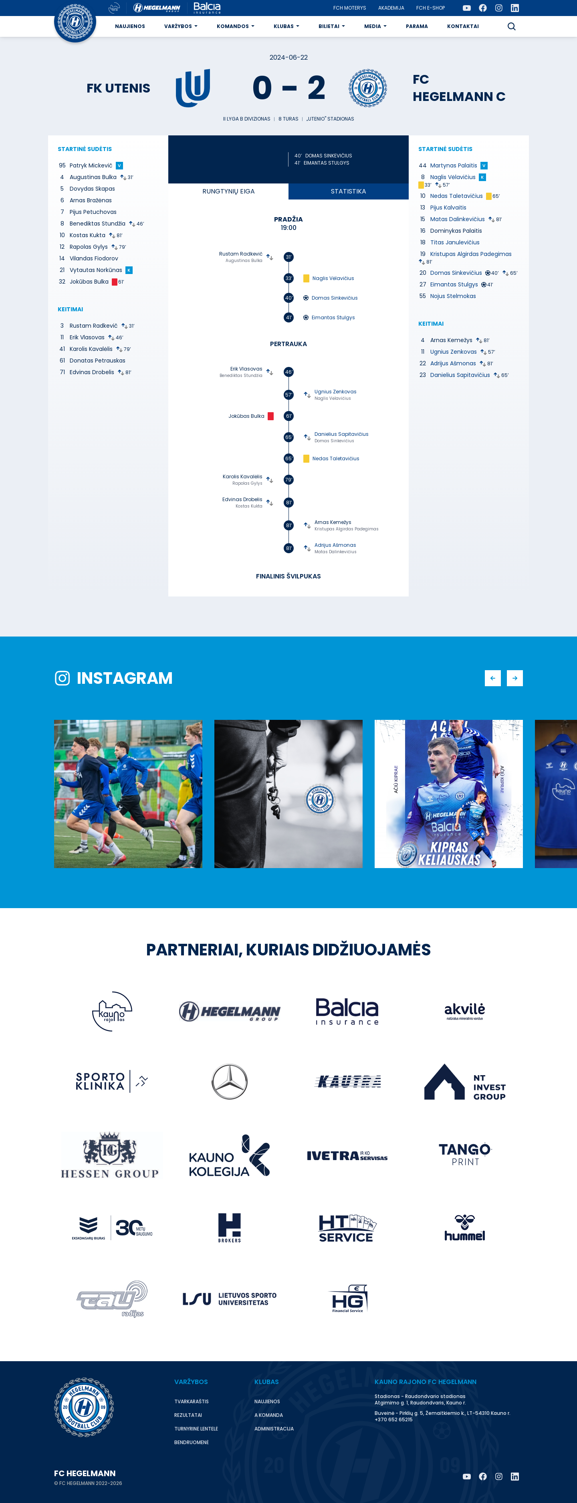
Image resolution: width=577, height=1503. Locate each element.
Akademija (391, 7)
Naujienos (130, 26)
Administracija (274, 1428)
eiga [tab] (228, 191)
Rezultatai (188, 1415)
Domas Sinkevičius (328, 155)
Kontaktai (463, 26)
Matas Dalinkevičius (336, 552)
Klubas (284, 26)
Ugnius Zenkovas (336, 391)
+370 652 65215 (394, 1419)
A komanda (268, 1415)
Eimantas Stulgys (326, 162)
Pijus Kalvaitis (448, 207)
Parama (417, 26)
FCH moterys (349, 7)
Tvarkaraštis (191, 1401)
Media (372, 26)
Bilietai (329, 26)
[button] (511, 26)
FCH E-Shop (430, 7)
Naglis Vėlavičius (333, 278)
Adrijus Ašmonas (335, 545)
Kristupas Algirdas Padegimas (347, 529)
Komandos (233, 26)
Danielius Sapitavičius (342, 434)
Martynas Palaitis (453, 165)
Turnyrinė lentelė (196, 1428)
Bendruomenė (191, 1442)
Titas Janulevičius (455, 242)
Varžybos (178, 26)
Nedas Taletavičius (336, 458)
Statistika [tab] (348, 191)
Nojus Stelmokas (453, 296)
